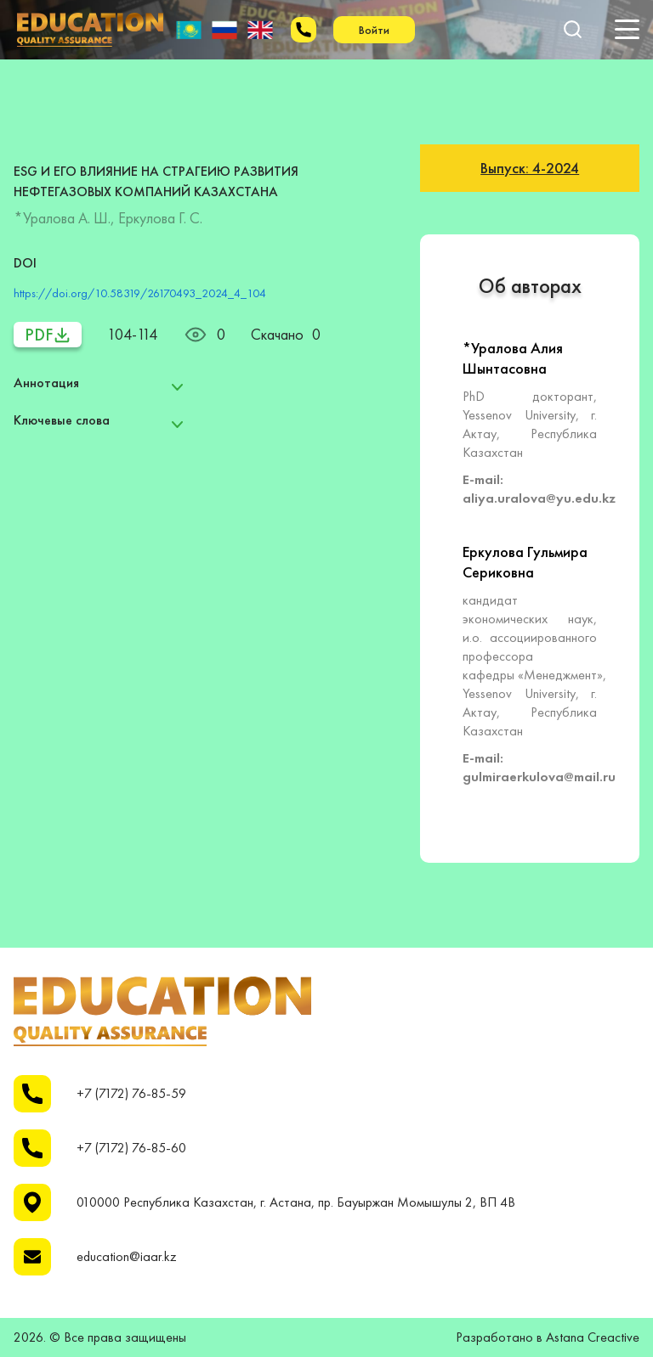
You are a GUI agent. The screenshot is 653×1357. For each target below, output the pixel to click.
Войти (374, 29)
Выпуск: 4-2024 (529, 167)
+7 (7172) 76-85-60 (131, 1148)
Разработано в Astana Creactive (547, 1337)
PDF (48, 335)
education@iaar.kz (127, 1257)
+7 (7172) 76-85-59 (131, 1094)
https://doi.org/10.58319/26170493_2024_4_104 (140, 293)
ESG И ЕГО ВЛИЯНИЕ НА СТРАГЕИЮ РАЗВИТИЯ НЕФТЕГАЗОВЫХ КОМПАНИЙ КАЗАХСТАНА (156, 181)
